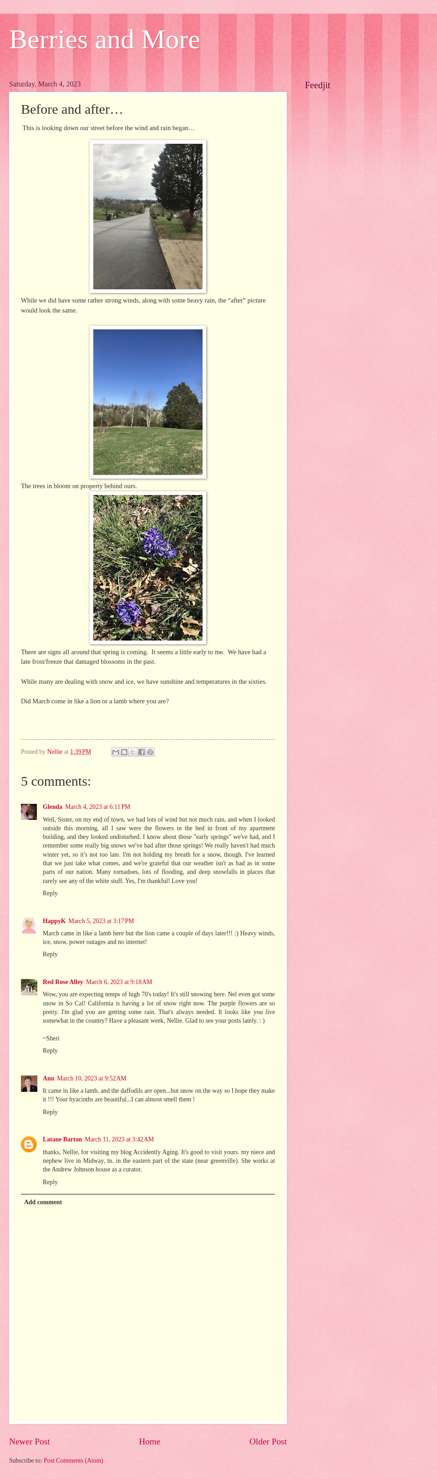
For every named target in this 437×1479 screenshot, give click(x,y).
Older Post (268, 1441)
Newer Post (29, 1441)
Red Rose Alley (63, 982)
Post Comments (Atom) (73, 1460)
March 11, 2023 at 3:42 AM (119, 1139)
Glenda (52, 806)
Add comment (43, 1202)
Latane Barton (62, 1139)
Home (149, 1441)
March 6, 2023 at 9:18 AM (119, 982)
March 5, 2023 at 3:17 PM (101, 921)
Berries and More (104, 39)
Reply (50, 893)
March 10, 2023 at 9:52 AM (91, 1078)
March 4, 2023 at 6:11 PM (97, 806)
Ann (48, 1078)
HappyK (54, 921)
